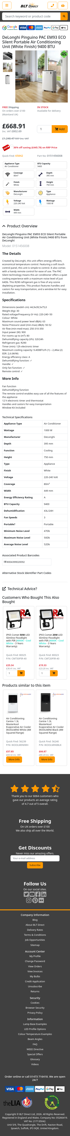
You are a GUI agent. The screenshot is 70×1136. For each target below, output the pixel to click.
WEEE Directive (35, 1049)
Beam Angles (35, 1039)
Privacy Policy (35, 1012)
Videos (35, 1064)
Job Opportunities (35, 939)
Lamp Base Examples (35, 1024)
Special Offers (35, 1054)
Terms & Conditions (35, 934)
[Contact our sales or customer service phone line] (52, 5)
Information (35, 1019)
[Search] (64, 16)
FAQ (35, 1044)
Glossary (35, 1059)
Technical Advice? (19, 588)
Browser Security (35, 1007)
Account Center (35, 951)
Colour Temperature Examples (35, 1034)
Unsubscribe (35, 986)
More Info (14, 759)
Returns (35, 991)
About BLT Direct (35, 924)
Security (35, 998)
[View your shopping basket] (63, 5)
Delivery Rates (35, 929)
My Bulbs (35, 976)
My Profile (35, 956)
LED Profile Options (35, 1029)
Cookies (35, 1002)
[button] (65, 642)
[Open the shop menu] (6, 5)
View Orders (35, 966)
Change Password (35, 961)
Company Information (35, 915)
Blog (35, 919)
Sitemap (35, 945)
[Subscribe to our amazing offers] (35, 858)
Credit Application (35, 981)
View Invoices (35, 971)
